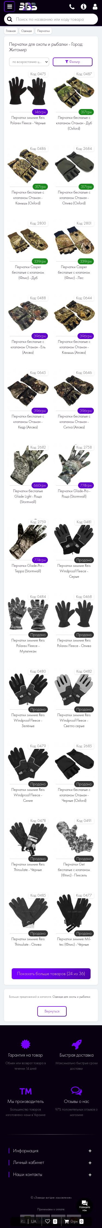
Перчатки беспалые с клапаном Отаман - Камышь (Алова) (74, 347)
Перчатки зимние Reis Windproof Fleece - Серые (74, 571)
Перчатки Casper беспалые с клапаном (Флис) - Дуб (28, 272)
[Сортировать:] (29, 62)
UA (33, 1221)
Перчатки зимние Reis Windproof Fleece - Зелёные (28, 720)
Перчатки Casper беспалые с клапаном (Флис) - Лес (74, 272)
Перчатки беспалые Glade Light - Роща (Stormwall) (28, 496)
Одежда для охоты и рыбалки (71, 997)
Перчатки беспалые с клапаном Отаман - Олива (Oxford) (74, 197)
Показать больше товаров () (51, 973)
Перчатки (43, 31)
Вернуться (52, 1011)
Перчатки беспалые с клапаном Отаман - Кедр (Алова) (28, 422)
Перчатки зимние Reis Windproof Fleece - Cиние (28, 795)
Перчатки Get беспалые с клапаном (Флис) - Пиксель (74, 870)
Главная (11, 31)
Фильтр (72, 61)
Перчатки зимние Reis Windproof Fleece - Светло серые (74, 720)
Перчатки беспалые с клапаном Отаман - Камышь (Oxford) (28, 197)
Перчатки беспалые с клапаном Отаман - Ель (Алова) (28, 347)
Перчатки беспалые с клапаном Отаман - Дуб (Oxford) (74, 123)
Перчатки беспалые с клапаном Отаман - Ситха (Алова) (74, 422)
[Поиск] (8, 19)
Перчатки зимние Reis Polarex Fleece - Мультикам (28, 646)
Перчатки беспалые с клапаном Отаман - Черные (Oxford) (74, 795)
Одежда (26, 31)
